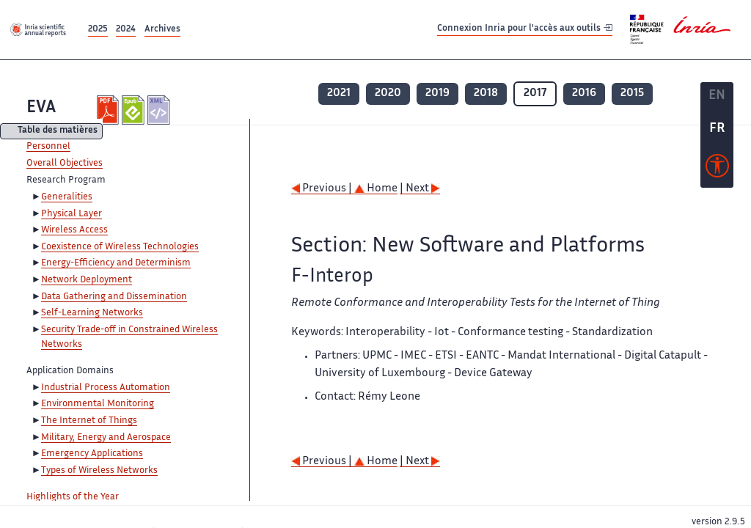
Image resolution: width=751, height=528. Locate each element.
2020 (388, 93)
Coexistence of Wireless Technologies (120, 247)
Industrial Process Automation (105, 388)
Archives (162, 30)
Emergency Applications (92, 454)
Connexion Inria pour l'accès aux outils (524, 29)
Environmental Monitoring (97, 404)
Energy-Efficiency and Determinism (116, 263)
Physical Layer (71, 214)
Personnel (48, 146)
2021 (339, 93)
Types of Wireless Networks (99, 470)
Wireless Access (74, 230)
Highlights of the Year (72, 497)
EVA (41, 108)
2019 (437, 93)
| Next (420, 189)
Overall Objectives (64, 163)
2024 (126, 30)
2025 (98, 30)
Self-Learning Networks (92, 313)
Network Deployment (86, 280)
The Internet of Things (89, 421)
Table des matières (58, 132)
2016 (584, 93)
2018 (486, 93)
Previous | (322, 189)
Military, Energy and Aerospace (106, 437)
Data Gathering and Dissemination (114, 297)
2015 (632, 93)
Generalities (66, 197)
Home (376, 189)
